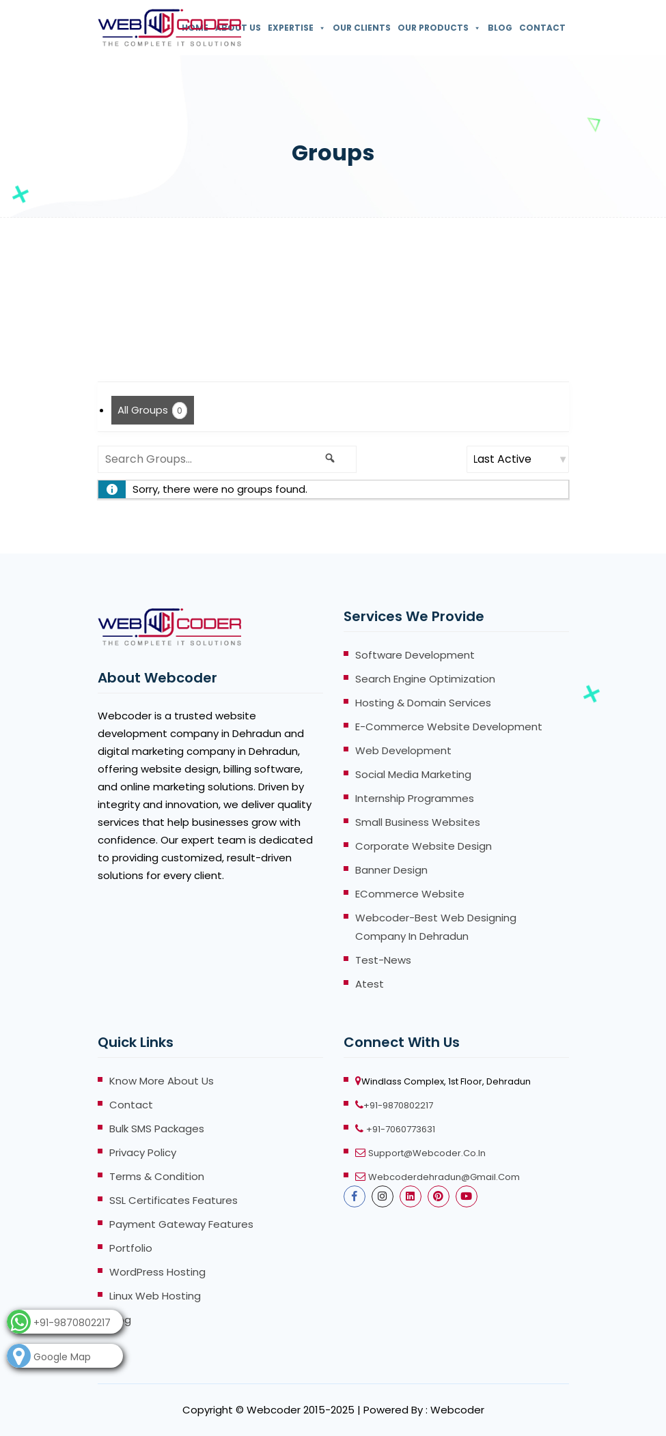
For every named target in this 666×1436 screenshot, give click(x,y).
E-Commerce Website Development (448, 726)
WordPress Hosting (157, 1272)
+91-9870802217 (398, 1105)
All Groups (152, 410)
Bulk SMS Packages (156, 1128)
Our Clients (362, 27)
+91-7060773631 (400, 1129)
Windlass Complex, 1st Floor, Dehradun (446, 1081)
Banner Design (391, 870)
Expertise (297, 28)
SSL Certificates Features (173, 1200)
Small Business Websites (417, 822)
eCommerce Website (409, 894)
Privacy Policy (142, 1152)
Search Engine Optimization (425, 679)
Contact (542, 27)
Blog (500, 27)
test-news (383, 960)
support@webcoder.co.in (427, 1153)
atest (369, 984)
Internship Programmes (414, 798)
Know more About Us (161, 1081)
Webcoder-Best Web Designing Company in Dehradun (435, 926)
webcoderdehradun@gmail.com (444, 1177)
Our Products (439, 28)
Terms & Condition (156, 1176)
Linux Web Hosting (155, 1296)
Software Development (415, 655)
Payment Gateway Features (181, 1224)
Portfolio (130, 1248)
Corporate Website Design (423, 846)
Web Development (403, 750)
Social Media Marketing (413, 774)
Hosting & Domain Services (423, 702)
